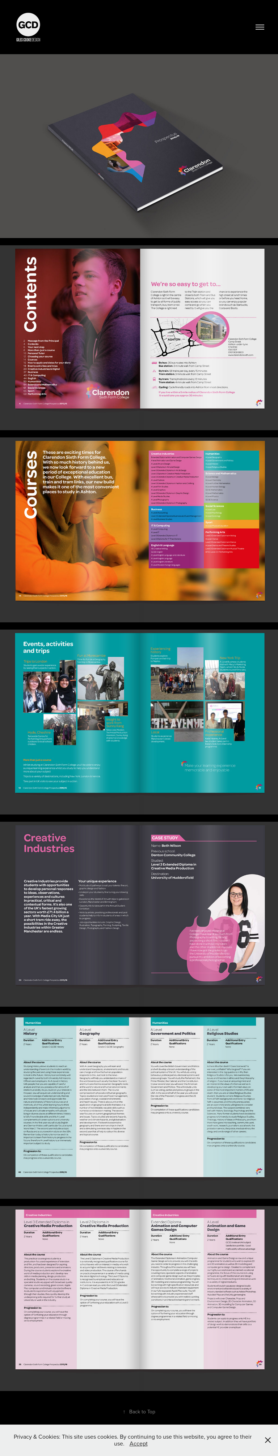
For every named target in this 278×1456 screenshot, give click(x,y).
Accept (139, 1443)
